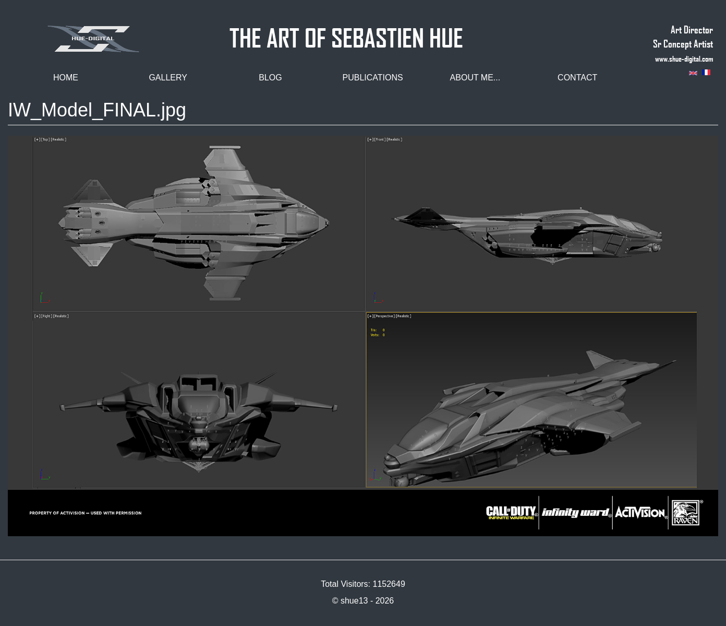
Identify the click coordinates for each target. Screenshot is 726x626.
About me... (475, 77)
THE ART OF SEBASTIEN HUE (346, 33)
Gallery (168, 77)
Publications (373, 77)
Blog (270, 77)
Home (65, 77)
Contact (577, 77)
